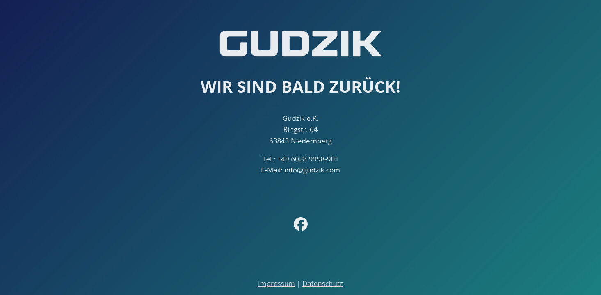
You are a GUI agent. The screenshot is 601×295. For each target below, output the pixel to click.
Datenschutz (322, 283)
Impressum (276, 283)
